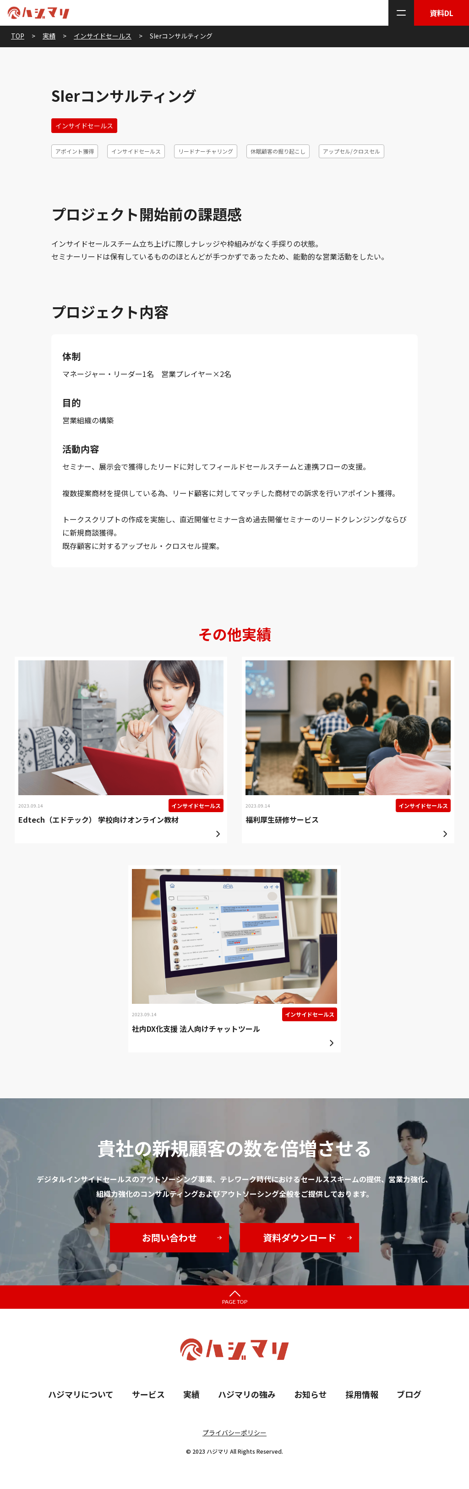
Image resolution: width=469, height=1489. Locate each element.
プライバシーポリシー (234, 1432)
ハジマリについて (81, 1394)
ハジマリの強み (247, 1394)
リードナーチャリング (205, 151)
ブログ (409, 1394)
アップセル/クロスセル (351, 151)
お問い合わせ (169, 1237)
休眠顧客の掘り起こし (278, 151)
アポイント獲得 (74, 151)
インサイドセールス (84, 125)
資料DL (441, 12)
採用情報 (361, 1394)
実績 (191, 1394)
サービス (148, 1394)
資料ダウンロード (299, 1237)
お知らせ (310, 1394)
